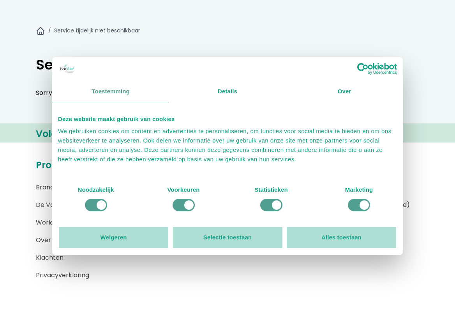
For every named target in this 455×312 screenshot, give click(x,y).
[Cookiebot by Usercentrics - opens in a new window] (363, 69)
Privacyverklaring (62, 275)
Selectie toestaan (227, 237)
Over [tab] (344, 91)
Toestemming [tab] (111, 91)
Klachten (49, 257)
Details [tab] (227, 91)
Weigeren (113, 237)
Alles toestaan (341, 237)
